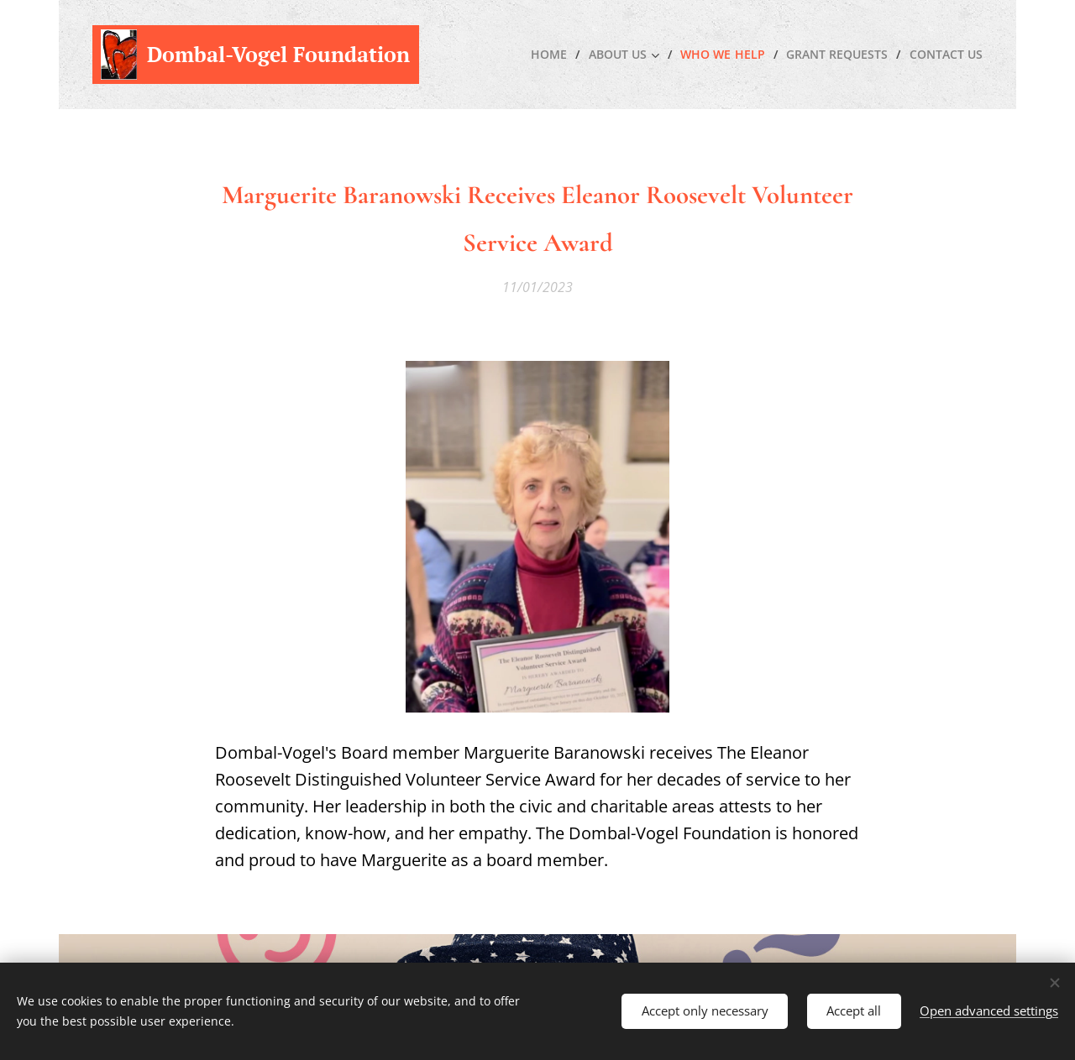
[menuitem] (544, 55)
